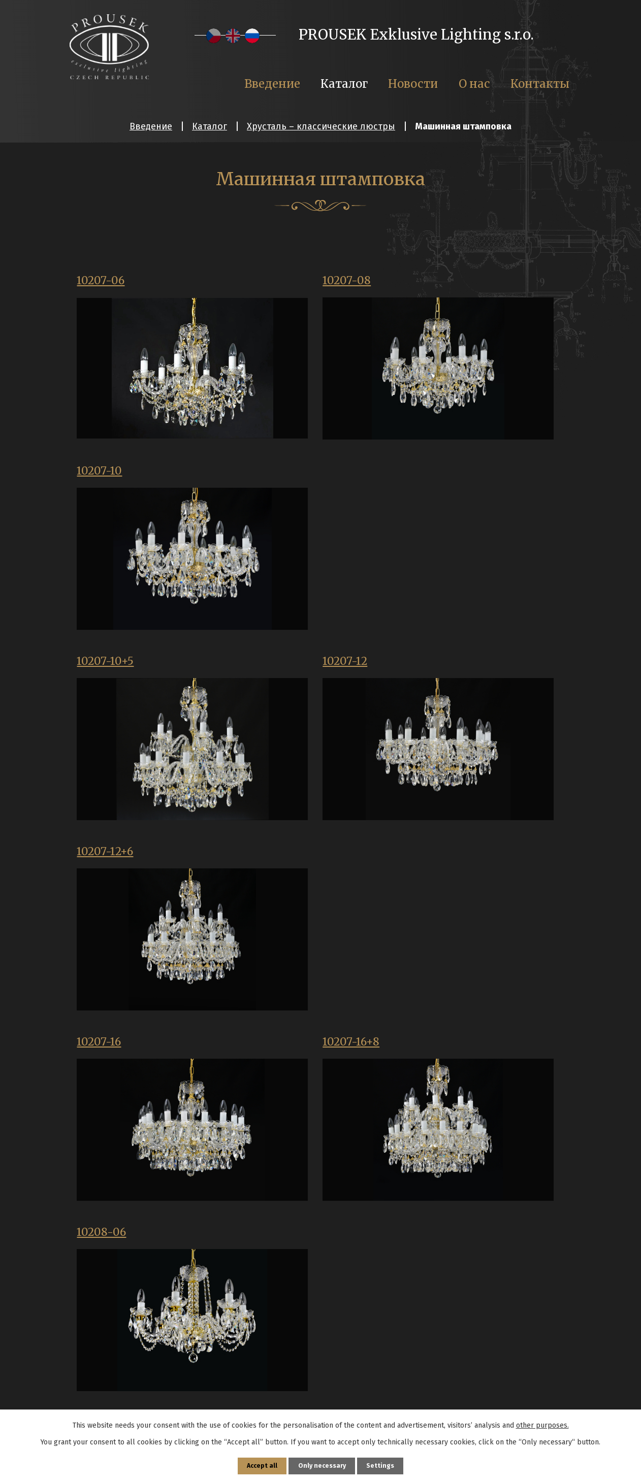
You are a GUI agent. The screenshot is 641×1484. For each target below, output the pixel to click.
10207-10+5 (108, 475)
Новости (413, 84)
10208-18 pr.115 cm (129, 1051)
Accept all (258, 1464)
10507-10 (436, 1051)
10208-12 (102, 862)
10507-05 (270, 1051)
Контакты (539, 84)
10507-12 (102, 1244)
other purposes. (542, 1422)
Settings (385, 1464)
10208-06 (439, 668)
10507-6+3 (273, 1244)
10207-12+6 (443, 475)
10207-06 (104, 282)
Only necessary (322, 1464)
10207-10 (436, 282)
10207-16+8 (275, 668)
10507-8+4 (441, 1244)
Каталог (209, 126)
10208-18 (437, 862)
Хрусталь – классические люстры (321, 126)
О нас (474, 84)
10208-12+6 (276, 862)
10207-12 (269, 475)
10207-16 (101, 668)
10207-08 (271, 282)
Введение (151, 126)
